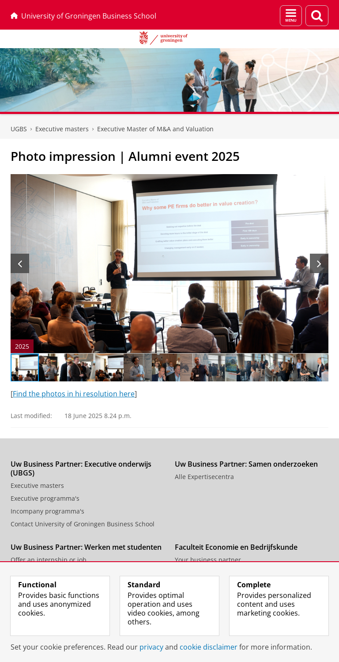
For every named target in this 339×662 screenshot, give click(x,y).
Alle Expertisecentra (204, 476)
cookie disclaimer (208, 647)
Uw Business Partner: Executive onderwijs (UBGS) (81, 468)
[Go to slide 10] (279, 368)
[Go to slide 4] (109, 368)
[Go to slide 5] (138, 368)
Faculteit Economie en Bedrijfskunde (236, 547)
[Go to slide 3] (81, 368)
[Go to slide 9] (251, 368)
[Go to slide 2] (53, 368)
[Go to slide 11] (307, 368)
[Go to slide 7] (194, 368)
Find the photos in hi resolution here (74, 394)
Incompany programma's (47, 511)
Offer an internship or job (49, 559)
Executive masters (37, 485)
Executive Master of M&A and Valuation (155, 129)
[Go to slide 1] (25, 368)
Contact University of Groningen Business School (82, 524)
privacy (151, 647)
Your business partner (208, 559)
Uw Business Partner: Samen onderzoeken (246, 464)
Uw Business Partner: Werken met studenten (86, 547)
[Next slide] (319, 263)
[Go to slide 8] (222, 368)
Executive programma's (45, 498)
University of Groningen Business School (83, 16)
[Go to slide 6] (166, 368)
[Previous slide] (20, 263)
